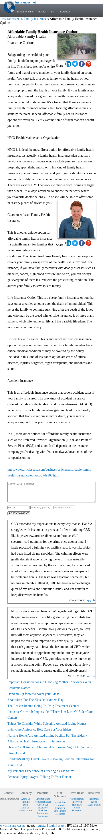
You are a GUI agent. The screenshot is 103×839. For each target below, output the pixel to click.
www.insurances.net (13, 829)
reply (89, 604)
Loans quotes (94, 808)
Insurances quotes (94, 804)
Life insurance (43, 802)
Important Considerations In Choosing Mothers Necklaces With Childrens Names (49, 689)
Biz (52, 11)
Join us (25, 811)
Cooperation (25, 814)
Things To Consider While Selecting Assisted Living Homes (47, 727)
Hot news (77, 808)
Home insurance (43, 805)
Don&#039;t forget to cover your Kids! (33, 698)
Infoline (25, 805)
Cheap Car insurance (42, 810)
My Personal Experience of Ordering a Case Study (40, 775)
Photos (77, 811)
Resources (60, 817)
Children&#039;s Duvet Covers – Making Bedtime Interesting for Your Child (50, 766)
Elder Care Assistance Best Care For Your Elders (39, 733)
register (41, 829)
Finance (42, 11)
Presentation (60, 806)
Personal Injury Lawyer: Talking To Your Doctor (39, 780)
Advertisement (77, 802)
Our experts (60, 814)
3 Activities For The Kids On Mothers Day (35, 703)
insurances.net (11, 19)
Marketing (77, 814)
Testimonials (60, 809)
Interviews (77, 805)
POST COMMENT (19, 517)
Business (42, 814)
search (62, 829)
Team (25, 808)
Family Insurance (35, 19)
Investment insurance (42, 819)
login (52, 829)
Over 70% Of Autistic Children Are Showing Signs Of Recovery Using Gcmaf (49, 754)
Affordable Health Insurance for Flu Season (36, 745)
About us (25, 802)
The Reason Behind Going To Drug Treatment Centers (43, 710)
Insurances (64, 11)
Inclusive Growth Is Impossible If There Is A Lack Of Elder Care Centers (50, 718)
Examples (60, 811)
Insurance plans (24, 11)
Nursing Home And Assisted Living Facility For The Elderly (47, 739)
